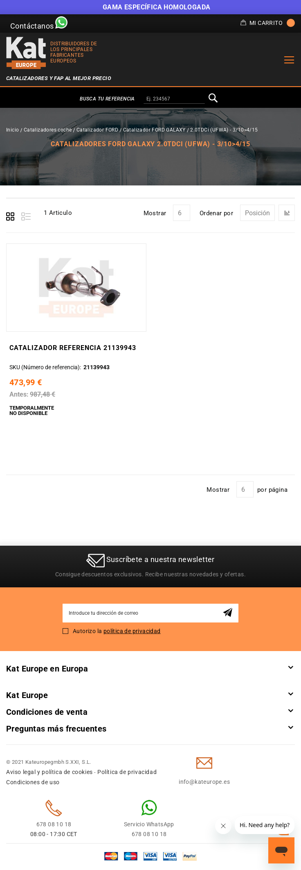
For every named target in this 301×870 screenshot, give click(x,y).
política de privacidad (132, 631)
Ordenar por (216, 213)
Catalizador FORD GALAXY (154, 130)
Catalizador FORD (97, 130)
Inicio (12, 130)
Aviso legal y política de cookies (49, 772)
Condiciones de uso (33, 782)
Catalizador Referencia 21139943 (72, 348)
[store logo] (26, 53)
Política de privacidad (127, 772)
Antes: (19, 394)
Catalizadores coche (48, 130)
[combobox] (174, 99)
